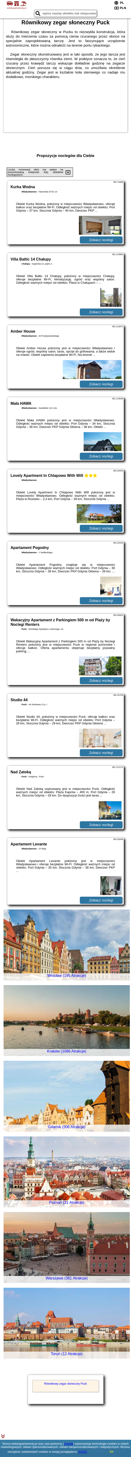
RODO (83, 1451)
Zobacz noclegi (101, 240)
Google (68, 1443)
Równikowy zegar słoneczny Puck (65, 1383)
